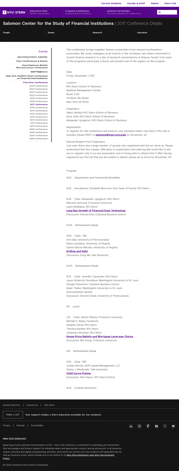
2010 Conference (39, 126)
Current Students (111, 3)
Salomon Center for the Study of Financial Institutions (59, 23)
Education (142, 32)
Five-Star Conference (35, 82)
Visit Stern (49, 405)
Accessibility (37, 425)
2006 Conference (38, 138)
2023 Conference (38, 92)
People (6, 32)
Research (97, 32)
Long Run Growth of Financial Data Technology (96, 210)
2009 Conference (38, 129)
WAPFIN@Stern (39, 71)
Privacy (6, 425)
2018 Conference (39, 101)
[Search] (160, 12)
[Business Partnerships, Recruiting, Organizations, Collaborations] (130, 12)
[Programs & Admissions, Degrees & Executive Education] (84, 12)
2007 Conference (39, 135)
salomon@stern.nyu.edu (111, 134)
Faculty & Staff (136, 3)
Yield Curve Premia (78, 373)
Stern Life (170, 3)
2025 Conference (38, 86)
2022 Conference (38, 95)
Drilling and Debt (77, 251)
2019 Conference (39, 98)
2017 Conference (39, 104)
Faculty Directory (11, 405)
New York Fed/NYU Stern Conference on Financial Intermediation (27, 77)
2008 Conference (38, 132)
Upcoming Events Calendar (33, 57)
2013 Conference (39, 117)
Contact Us (32, 405)
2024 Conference (38, 89)
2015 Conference (39, 111)
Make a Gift (12, 414)
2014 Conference (39, 114)
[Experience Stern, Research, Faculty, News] (45, 12)
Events (51, 32)
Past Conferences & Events (32, 61)
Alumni (154, 3)
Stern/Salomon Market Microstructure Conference (32, 66)
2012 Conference (39, 120)
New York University (14, 438)
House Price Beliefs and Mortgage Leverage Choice (99, 336)
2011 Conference (39, 123)
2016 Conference (39, 107)
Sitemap (20, 425)
